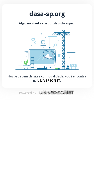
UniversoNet (48, 80)
